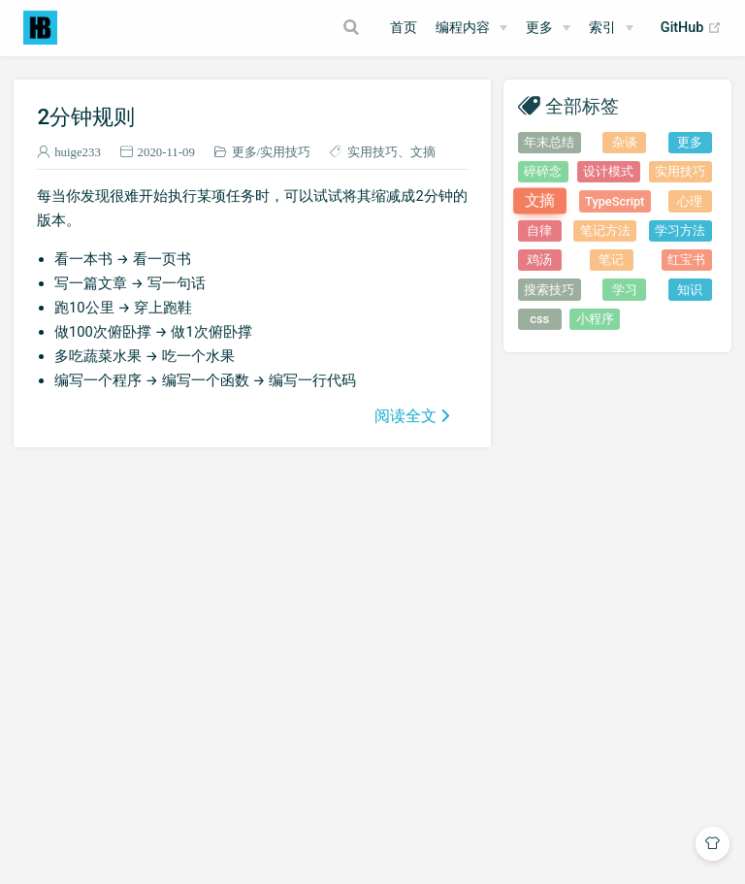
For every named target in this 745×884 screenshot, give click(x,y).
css (539, 318)
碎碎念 (543, 171)
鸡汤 (539, 259)
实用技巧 (285, 152)
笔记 (611, 259)
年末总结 (549, 142)
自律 (539, 230)
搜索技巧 (549, 289)
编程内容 (463, 27)
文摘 (423, 152)
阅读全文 (405, 415)
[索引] (611, 28)
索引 (602, 27)
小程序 (595, 318)
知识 (689, 289)
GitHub (691, 28)
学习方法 (680, 230)
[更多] (548, 28)
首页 (403, 27)
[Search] (354, 27)
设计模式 (608, 171)
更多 (539, 27)
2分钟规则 (86, 116)
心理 (689, 201)
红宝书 (686, 259)
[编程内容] (471, 28)
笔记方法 (605, 230)
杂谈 (624, 142)
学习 (624, 289)
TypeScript (614, 201)
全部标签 (582, 105)
